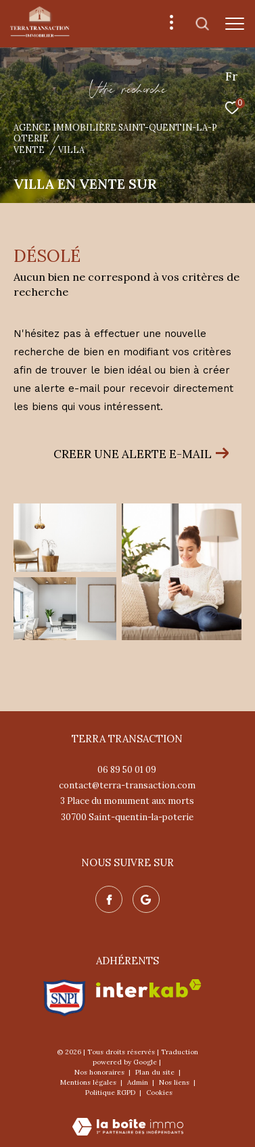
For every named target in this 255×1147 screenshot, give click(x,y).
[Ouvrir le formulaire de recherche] (202, 23)
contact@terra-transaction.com (127, 785)
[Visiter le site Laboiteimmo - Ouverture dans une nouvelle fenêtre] (127, 1118)
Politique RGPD (110, 1092)
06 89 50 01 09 (126, 769)
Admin (138, 1082)
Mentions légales (89, 1082)
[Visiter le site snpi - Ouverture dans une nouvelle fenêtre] (64, 997)
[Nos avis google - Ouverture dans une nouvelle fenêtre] (146, 899)
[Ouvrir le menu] (234, 23)
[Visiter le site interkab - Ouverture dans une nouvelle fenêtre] (149, 988)
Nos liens (175, 1082)
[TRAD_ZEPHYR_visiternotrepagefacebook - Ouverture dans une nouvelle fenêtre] (108, 899)
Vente (29, 149)
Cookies (159, 1093)
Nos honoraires (100, 1072)
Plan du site (156, 1072)
